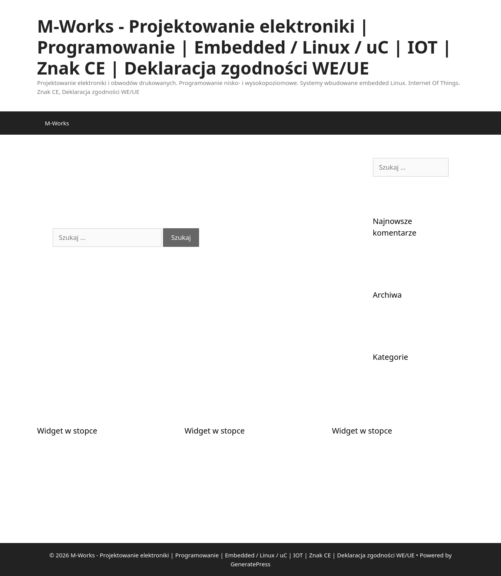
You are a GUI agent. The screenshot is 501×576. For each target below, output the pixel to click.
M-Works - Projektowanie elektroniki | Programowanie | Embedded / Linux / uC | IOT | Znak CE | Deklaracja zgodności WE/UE (244, 47)
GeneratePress (250, 564)
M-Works (57, 123)
